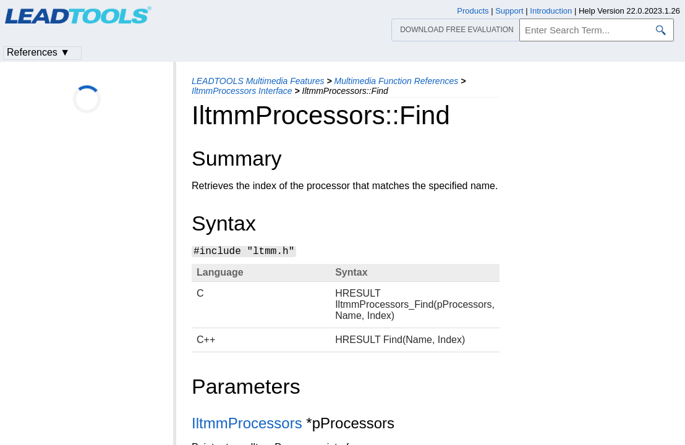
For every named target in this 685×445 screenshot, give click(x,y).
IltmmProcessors (247, 423)
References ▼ (38, 52)
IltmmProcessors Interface (242, 91)
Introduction (551, 10)
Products (472, 10)
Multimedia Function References (396, 81)
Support (509, 10)
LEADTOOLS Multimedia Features (258, 81)
